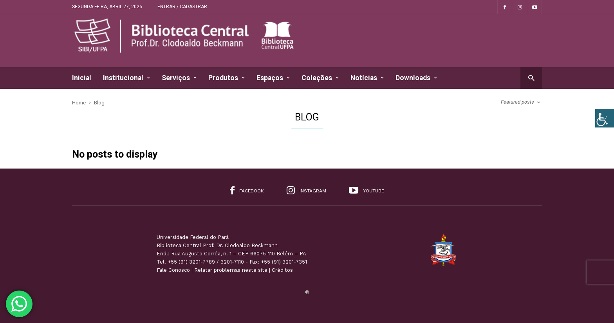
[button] (531, 77)
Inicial (81, 78)
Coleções (320, 78)
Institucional (126, 78)
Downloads (416, 78)
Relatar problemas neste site (230, 270)
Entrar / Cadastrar (182, 6)
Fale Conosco (173, 270)
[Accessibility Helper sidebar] (604, 118)
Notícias (367, 78)
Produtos (226, 78)
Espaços (273, 78)
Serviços (179, 78)
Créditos (282, 270)
